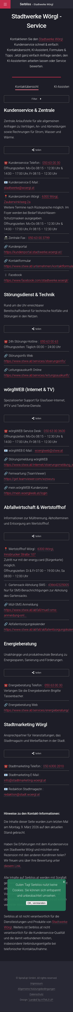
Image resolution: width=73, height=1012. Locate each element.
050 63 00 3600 (54, 431)
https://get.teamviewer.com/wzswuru (29, 479)
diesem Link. (12, 866)
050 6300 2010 (53, 766)
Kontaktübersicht (27, 87)
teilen (36, 149)
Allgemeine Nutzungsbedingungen (36, 988)
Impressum (36, 983)
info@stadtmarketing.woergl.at (25, 780)
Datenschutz (36, 994)
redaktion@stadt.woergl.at (22, 794)
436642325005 (58, 585)
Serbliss (25, 4)
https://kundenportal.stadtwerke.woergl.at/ (33, 252)
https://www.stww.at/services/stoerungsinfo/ (35, 361)
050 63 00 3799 (38, 238)
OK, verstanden (36, 903)
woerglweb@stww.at (49, 450)
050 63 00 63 (49, 341)
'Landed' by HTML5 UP (41, 999)
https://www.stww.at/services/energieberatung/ (36, 710)
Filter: (36, 98)
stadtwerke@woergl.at (19, 188)
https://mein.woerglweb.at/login (25, 493)
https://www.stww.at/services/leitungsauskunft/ (36, 375)
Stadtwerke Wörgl (51, 39)
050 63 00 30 (51, 163)
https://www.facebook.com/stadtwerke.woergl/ (36, 280)
